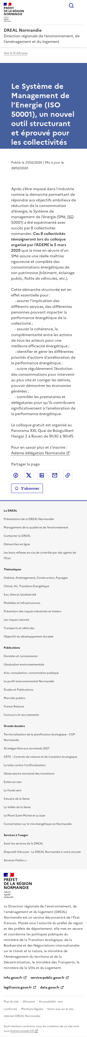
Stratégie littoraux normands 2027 (26, 748)
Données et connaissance (21, 656)
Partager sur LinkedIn (41, 475)
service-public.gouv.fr (47, 977)
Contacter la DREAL (17, 536)
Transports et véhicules (19, 628)
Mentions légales (32, 1009)
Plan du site (11, 1001)
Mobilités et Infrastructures (22, 603)
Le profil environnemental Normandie (29, 681)
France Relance (14, 706)
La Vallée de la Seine (17, 807)
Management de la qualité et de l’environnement (36, 527)
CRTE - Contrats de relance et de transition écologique (40, 757)
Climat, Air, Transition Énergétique (26, 586)
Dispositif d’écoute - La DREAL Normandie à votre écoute (42, 852)
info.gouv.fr (13, 977)
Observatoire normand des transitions (29, 774)
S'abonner (27, 488)
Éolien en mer (13, 782)
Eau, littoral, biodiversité (20, 595)
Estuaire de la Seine (16, 799)
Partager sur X (28, 475)
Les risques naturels (16, 620)
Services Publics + (15, 860)
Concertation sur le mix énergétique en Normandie (38, 824)
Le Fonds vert (12, 790)
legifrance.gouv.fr (18, 987)
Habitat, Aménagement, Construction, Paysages (36, 578)
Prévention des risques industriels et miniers (32, 611)
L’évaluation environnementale (24, 664)
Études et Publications (18, 690)
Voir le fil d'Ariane (15, 53)
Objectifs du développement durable (28, 636)
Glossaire (29, 1001)
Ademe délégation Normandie (38, 453)
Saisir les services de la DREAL (23, 843)
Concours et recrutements (21, 715)
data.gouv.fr (49, 987)
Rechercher (71, 5)
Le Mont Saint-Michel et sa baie (24, 815)
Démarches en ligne (17, 544)
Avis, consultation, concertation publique (31, 673)
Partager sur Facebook (15, 475)
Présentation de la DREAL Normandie (29, 519)
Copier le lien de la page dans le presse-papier (67, 475)
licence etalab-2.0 (22, 1031)
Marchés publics (14, 698)
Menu (80, 5)
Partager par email (54, 475)
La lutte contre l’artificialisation (24, 765)
